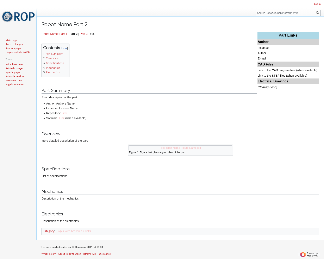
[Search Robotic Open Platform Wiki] (288, 13)
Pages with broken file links (74, 231)
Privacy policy (48, 253)
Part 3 (84, 34)
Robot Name (50, 34)
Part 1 (63, 34)
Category (48, 231)
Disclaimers (105, 253)
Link (64, 113)
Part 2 (73, 34)
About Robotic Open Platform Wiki (77, 253)
